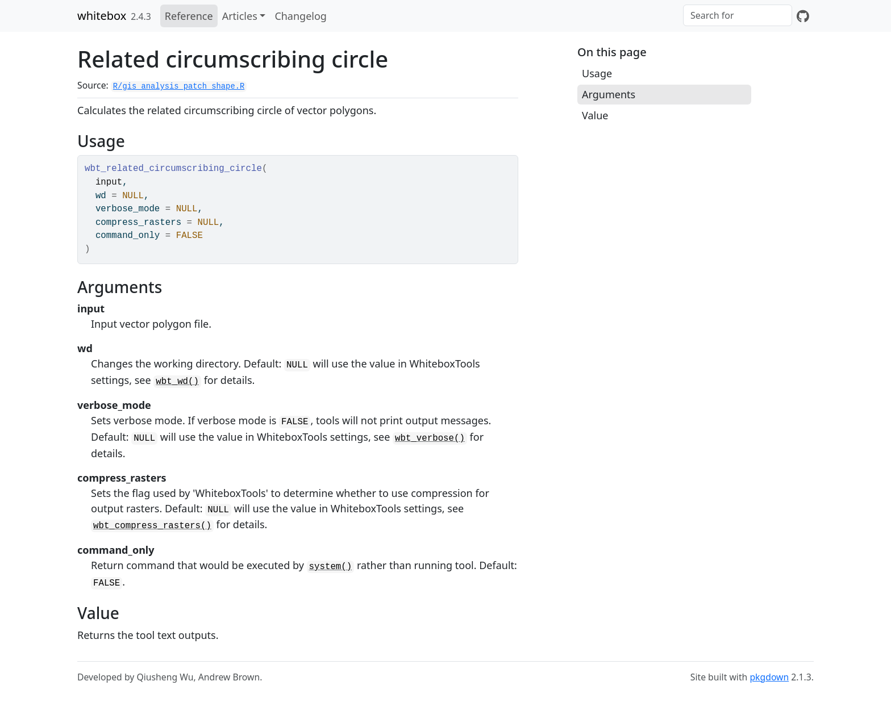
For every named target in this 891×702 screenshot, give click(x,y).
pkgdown (769, 677)
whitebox (101, 15)
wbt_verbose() (430, 438)
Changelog (300, 16)
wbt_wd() (177, 382)
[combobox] (737, 15)
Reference (189, 16)
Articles (239, 16)
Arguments (608, 94)
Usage (597, 73)
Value (595, 115)
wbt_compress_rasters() (152, 526)
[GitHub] (803, 16)
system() (330, 567)
